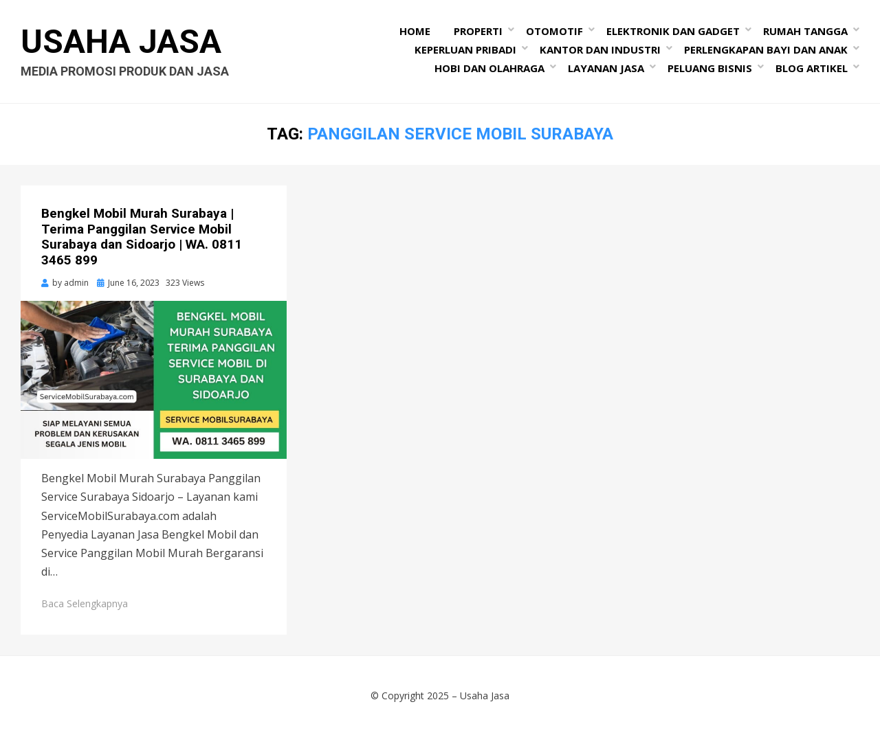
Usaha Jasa (121, 41)
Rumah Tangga (805, 31)
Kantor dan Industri (600, 49)
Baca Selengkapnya (84, 603)
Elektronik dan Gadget (673, 31)
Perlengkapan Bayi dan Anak (766, 49)
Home (414, 31)
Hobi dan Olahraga (489, 68)
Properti (478, 31)
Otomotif (554, 31)
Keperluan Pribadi (465, 49)
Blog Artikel (812, 68)
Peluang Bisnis (710, 68)
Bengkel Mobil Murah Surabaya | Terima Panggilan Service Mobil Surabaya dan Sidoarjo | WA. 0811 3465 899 (141, 236)
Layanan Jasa (606, 68)
